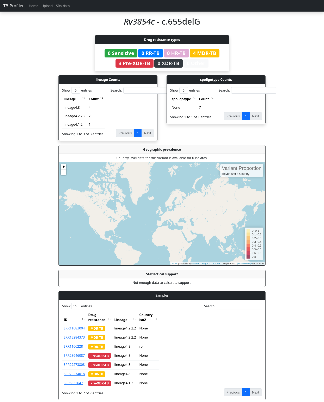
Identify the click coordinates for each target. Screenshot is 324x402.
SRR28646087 (74, 350)
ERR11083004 (74, 323)
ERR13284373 (74, 332)
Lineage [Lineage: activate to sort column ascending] (128, 315)
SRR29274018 (74, 369)
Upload (47, 6)
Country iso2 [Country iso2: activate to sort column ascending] (157, 315)
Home (33, 6)
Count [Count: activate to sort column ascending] (94, 99)
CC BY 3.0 (214, 263)
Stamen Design (200, 263)
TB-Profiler (13, 5)
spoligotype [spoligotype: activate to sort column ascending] (181, 99)
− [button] (63, 172)
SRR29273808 (74, 359)
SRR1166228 (73, 341)
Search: (139, 90)
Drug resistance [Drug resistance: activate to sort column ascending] (101, 315)
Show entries (77, 90)
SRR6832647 (73, 378)
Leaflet (174, 263)
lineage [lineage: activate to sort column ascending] (70, 99)
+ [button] (63, 166)
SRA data (63, 6)
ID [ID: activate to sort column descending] (65, 315)
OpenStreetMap (244, 263)
